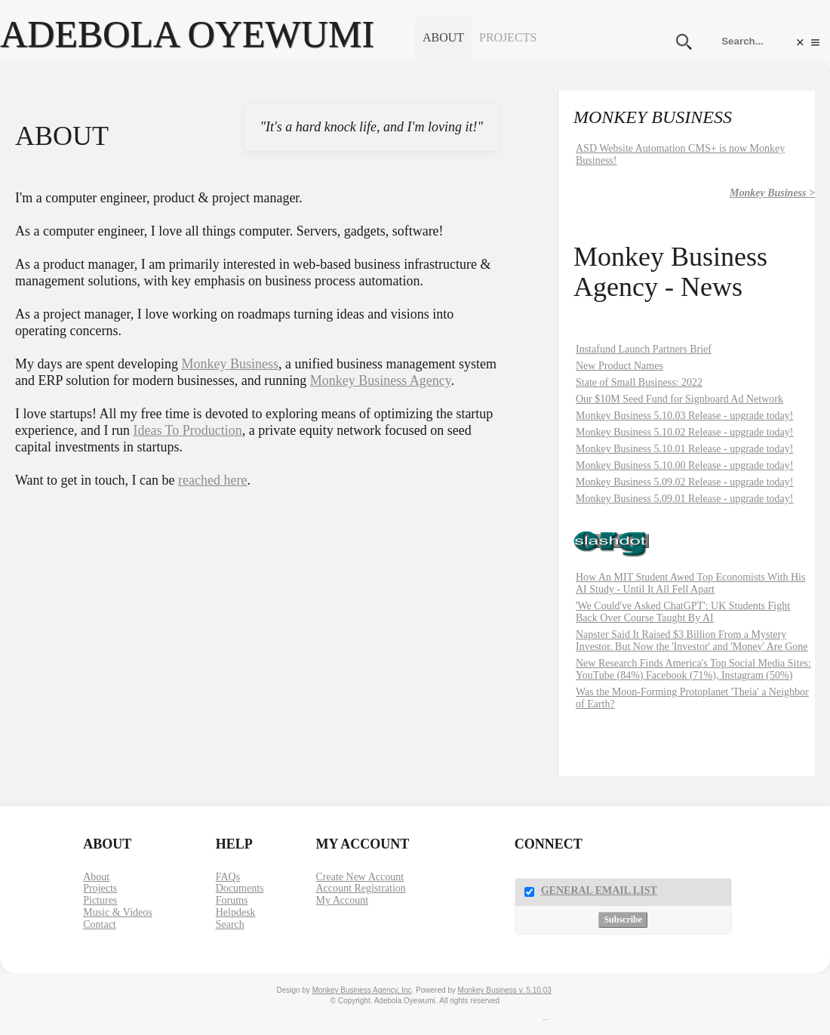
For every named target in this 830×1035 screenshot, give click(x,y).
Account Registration (360, 888)
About (443, 37)
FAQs (228, 877)
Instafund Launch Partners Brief (644, 349)
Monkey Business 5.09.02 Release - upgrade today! (685, 482)
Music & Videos (117, 912)
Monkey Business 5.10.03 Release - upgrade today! (685, 415)
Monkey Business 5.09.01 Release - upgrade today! (685, 498)
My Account (341, 900)
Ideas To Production (187, 430)
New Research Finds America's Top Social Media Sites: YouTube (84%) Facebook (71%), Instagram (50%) (693, 669)
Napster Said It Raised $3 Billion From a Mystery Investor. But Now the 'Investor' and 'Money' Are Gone (692, 640)
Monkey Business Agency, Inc (362, 990)
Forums (232, 900)
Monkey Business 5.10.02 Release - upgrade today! (685, 432)
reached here (212, 480)
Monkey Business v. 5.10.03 (505, 990)
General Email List (599, 890)
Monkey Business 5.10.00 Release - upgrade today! (685, 465)
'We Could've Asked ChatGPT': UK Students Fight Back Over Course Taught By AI (683, 612)
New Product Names (619, 365)
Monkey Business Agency (380, 380)
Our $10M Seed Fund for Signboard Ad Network (679, 399)
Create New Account (359, 877)
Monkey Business (229, 363)
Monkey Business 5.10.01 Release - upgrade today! (685, 448)
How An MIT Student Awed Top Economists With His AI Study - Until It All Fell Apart (690, 583)
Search (230, 924)
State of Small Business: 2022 (639, 382)
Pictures (100, 900)
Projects (507, 37)
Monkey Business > (772, 193)
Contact (99, 924)
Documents (240, 888)
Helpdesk (236, 912)
